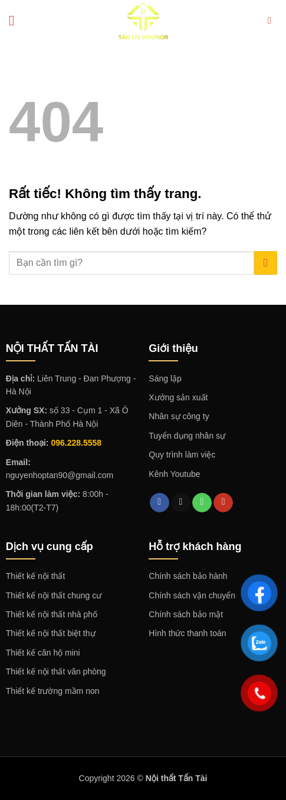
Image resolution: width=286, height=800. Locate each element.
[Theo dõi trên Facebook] (159, 503)
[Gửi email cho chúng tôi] (180, 503)
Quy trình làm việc (182, 454)
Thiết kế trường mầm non (53, 691)
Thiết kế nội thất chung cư (53, 595)
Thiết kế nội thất (35, 576)
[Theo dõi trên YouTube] (223, 503)
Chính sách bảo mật (186, 614)
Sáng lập (165, 378)
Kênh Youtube (174, 474)
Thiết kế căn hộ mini (43, 652)
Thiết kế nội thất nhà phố (51, 614)
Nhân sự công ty (179, 416)
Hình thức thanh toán (187, 633)
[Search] (272, 20)
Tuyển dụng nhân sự (187, 435)
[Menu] (16, 20)
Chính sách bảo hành (188, 576)
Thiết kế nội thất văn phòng (56, 671)
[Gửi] (265, 262)
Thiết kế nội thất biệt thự (51, 633)
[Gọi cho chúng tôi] (202, 503)
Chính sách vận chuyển (192, 595)
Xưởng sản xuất (178, 397)
